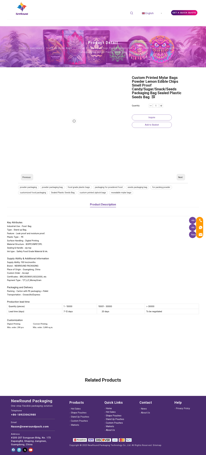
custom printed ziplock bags (93, 192)
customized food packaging (33, 192)
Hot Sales (76, 408)
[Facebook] (13, 450)
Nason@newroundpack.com (30, 426)
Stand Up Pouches (80, 416)
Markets (75, 425)
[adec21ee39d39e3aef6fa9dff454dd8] (184, 12)
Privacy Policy (183, 408)
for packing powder (161, 187)
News (144, 408)
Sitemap (157, 445)
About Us (110, 430)
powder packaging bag (52, 187)
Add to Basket (152, 124)
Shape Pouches (78, 412)
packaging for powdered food (109, 187)
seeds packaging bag (137, 187)
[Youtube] (30, 450)
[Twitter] (25, 450)
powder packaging (28, 187)
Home (109, 408)
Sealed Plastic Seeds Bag (63, 192)
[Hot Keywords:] (131, 13)
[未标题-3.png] (102, 440)
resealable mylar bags (121, 192)
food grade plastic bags (79, 187)
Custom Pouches (79, 421)
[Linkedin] (19, 450)
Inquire (151, 117)
